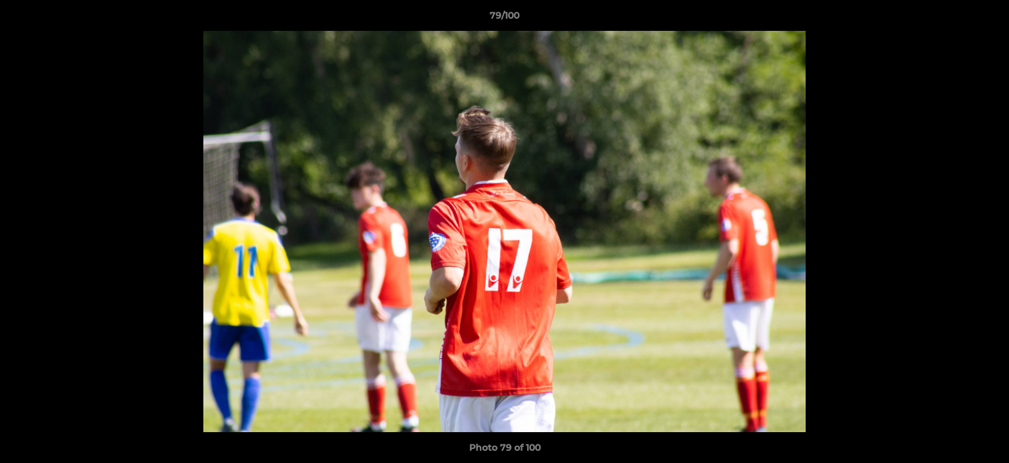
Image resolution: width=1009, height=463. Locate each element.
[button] (986, 18)
